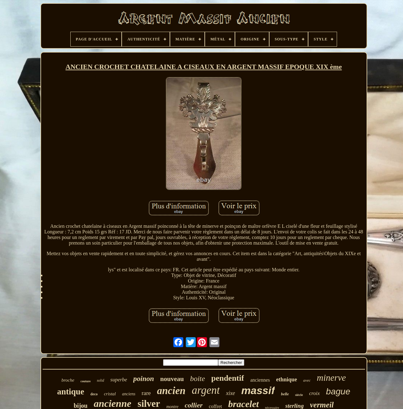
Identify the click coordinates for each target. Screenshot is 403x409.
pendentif (227, 378)
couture (86, 381)
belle (285, 394)
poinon (143, 379)
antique (70, 391)
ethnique (286, 379)
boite (197, 379)
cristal (110, 393)
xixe (230, 393)
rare (146, 393)
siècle (299, 395)
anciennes (260, 380)
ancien (171, 390)
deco (94, 394)
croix (314, 393)
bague (338, 391)
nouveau (172, 379)
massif (258, 390)
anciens (128, 394)
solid (100, 380)
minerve (331, 378)
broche (67, 380)
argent (206, 390)
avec (307, 380)
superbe (118, 380)
